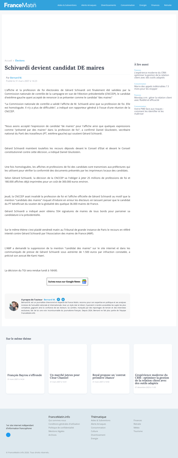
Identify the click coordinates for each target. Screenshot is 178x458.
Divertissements (108, 5)
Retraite (168, 5)
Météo (137, 427)
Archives (52, 435)
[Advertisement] (89, 38)
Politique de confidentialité (61, 427)
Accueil (8, 60)
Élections (20, 60)
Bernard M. (16, 77)
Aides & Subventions (67, 5)
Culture (94, 431)
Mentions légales (56, 431)
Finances (155, 5)
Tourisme (138, 431)
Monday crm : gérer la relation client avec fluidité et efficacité (153, 99)
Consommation (128, 5)
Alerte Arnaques (88, 5)
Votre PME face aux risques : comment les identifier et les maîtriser (149, 111)
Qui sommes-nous (57, 420)
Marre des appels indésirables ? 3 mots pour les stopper (151, 87)
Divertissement (98, 435)
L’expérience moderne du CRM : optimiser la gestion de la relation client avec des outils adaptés (151, 75)
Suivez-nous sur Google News (67, 281)
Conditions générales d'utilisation (64, 424)
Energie (143, 5)
